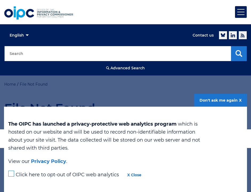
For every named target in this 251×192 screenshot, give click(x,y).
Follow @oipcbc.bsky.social (223, 35)
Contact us (203, 35)
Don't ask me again (219, 100)
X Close (134, 175)
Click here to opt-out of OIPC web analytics (67, 175)
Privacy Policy (48, 161)
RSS (243, 35)
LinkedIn (233, 35)
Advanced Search (127, 68)
